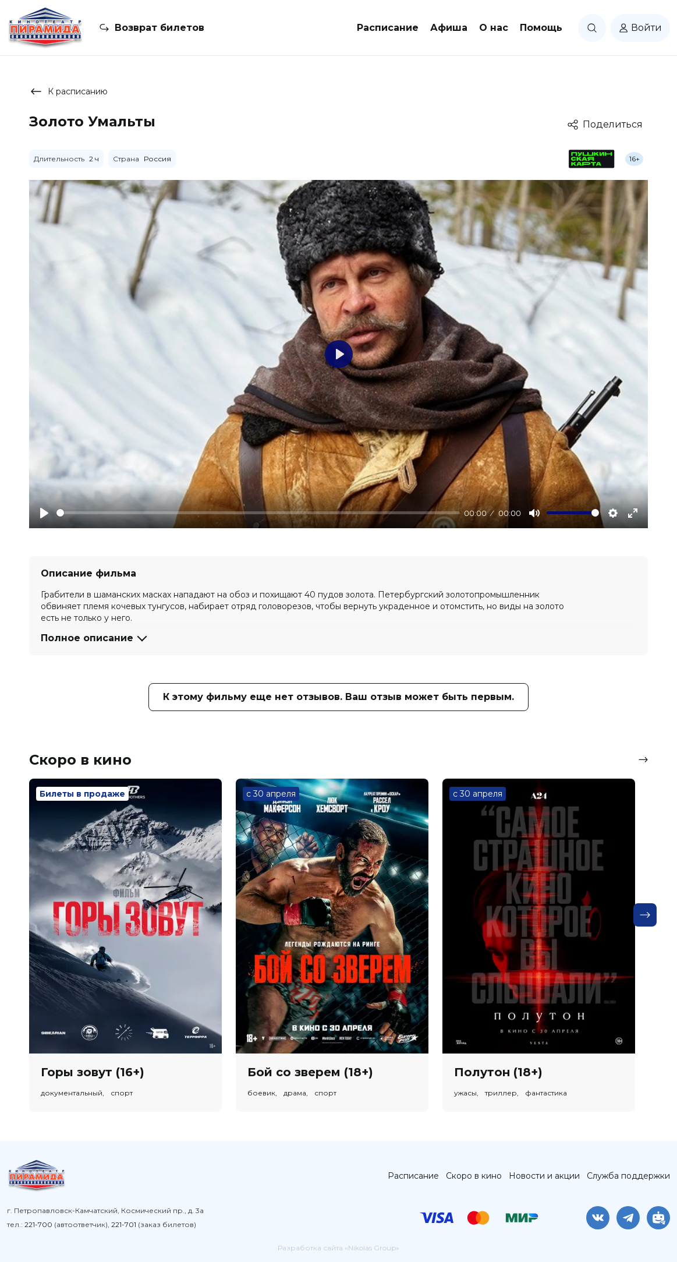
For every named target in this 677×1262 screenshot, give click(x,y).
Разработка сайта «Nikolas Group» (338, 1247)
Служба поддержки (628, 1176)
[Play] (44, 513)
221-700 (38, 1224)
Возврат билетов (159, 27)
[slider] (258, 512)
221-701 (123, 1224)
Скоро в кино (474, 1176)
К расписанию (68, 91)
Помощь (541, 27)
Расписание (388, 27)
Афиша (448, 27)
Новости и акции (544, 1176)
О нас (493, 27)
